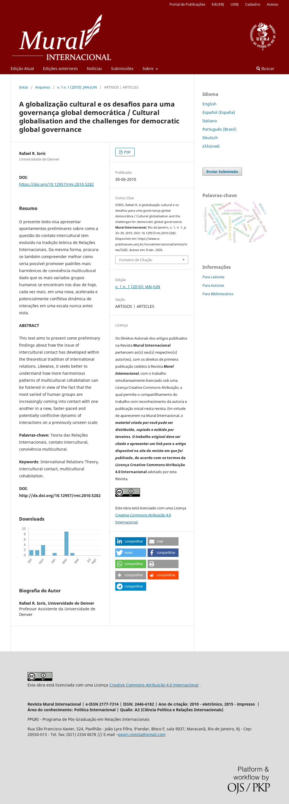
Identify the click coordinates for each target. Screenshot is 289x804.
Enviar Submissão (222, 171)
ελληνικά (211, 146)
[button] (130, 541)
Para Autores (213, 285)
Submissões (122, 68)
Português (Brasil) (219, 129)
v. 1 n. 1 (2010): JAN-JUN (77, 87)
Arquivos (42, 87)
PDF (127, 152)
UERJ (235, 4)
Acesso (272, 4)
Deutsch (210, 137)
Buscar (265, 68)
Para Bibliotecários (217, 293)
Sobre (149, 68)
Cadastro (252, 4)
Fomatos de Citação (135, 259)
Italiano (209, 120)
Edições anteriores (60, 68)
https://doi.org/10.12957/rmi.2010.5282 (56, 184)
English (209, 104)
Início (23, 87)
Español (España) (218, 112)
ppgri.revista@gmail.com (142, 734)
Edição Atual (22, 68)
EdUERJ (218, 4)
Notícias (94, 68)
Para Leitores (213, 276)
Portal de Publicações (187, 4)
